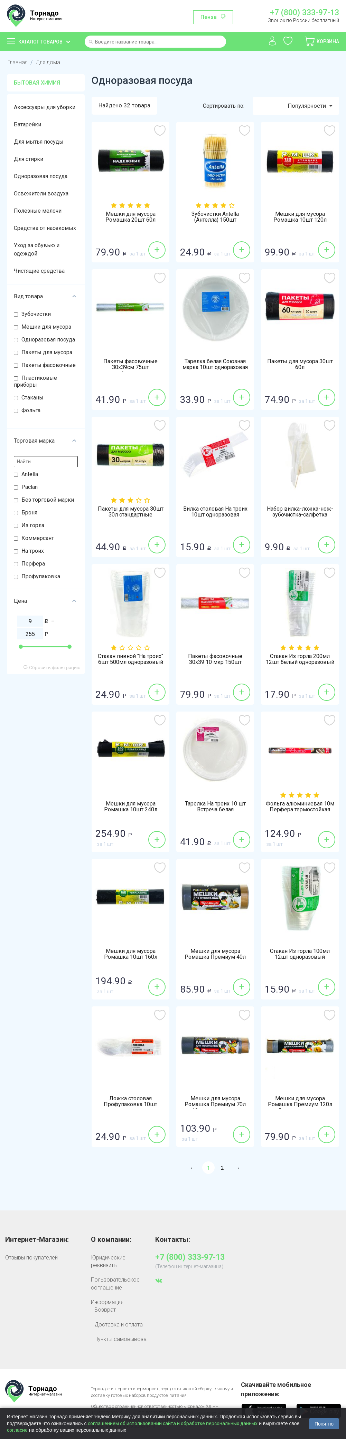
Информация (107, 1302)
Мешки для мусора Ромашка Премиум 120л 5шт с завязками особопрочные (300, 1107)
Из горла (32, 525)
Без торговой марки (47, 499)
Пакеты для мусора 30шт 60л (300, 364)
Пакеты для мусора (46, 352)
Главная (17, 62)
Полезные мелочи (38, 210)
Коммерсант (37, 538)
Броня (29, 512)
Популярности (310, 106)
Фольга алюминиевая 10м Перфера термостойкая (300, 807)
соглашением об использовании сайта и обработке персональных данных (173, 1423)
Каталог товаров (40, 42)
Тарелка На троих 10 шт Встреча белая (215, 807)
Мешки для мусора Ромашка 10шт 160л (130, 954)
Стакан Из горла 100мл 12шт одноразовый (300, 954)
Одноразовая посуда (40, 176)
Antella (29, 474)
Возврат (105, 1309)
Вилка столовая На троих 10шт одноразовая (215, 512)
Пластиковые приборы (35, 381)
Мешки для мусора (46, 326)
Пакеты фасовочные (48, 365)
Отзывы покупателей (31, 1257)
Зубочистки (36, 314)
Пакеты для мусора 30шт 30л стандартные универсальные (130, 515)
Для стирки (28, 159)
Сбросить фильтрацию (52, 667)
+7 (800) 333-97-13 (304, 12)
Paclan (29, 487)
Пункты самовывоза (120, 1339)
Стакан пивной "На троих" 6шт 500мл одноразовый (130, 659)
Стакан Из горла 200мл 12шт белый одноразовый (300, 659)
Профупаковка (40, 576)
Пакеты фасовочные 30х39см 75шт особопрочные (130, 367)
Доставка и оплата (118, 1324)
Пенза (208, 17)
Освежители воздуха (41, 193)
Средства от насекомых (45, 228)
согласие (17, 1430)
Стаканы (32, 397)
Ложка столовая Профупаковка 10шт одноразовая (130, 1104)
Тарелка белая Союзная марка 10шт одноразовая (215, 364)
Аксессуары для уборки (44, 107)
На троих (32, 551)
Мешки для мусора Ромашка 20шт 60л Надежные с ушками (130, 220)
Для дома (47, 62)
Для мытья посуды (39, 141)
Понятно (324, 1424)
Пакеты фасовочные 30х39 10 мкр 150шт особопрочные (215, 662)
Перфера (33, 563)
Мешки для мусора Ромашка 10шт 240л (130, 807)
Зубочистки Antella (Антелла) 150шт (215, 217)
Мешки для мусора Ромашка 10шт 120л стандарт (300, 220)
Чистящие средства (39, 271)
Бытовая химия (37, 82)
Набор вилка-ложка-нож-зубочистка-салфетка (300, 512)
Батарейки (27, 124)
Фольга (30, 410)
